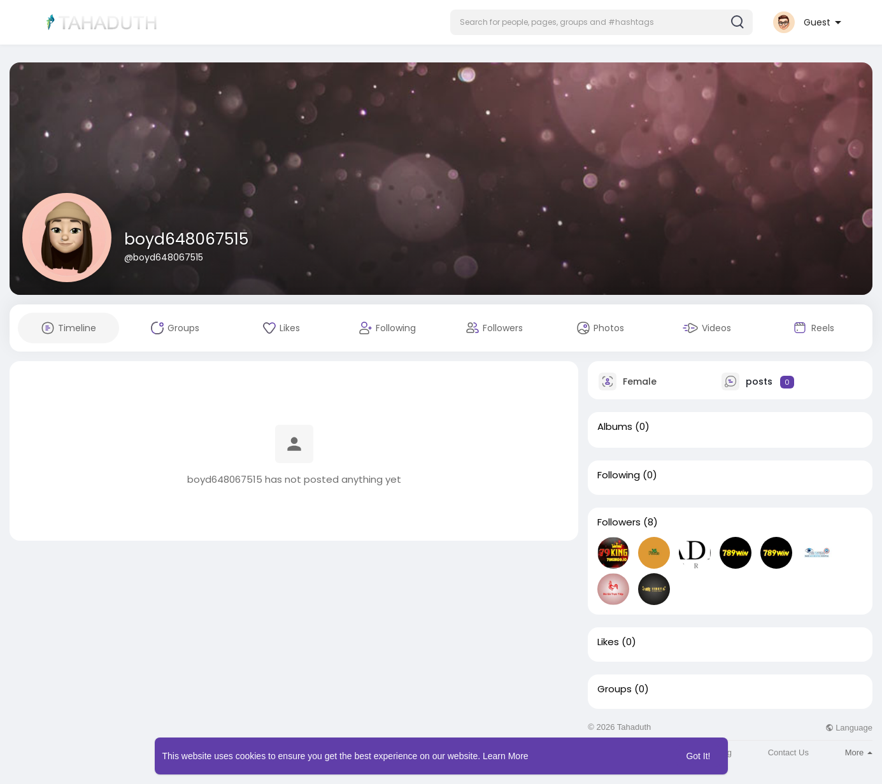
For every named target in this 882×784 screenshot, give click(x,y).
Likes (608, 642)
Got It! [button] (698, 756)
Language (848, 727)
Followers (619, 522)
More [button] (858, 752)
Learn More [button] (506, 756)
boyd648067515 (186, 239)
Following (618, 475)
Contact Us (788, 752)
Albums (614, 427)
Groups (614, 689)
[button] (601, 22)
